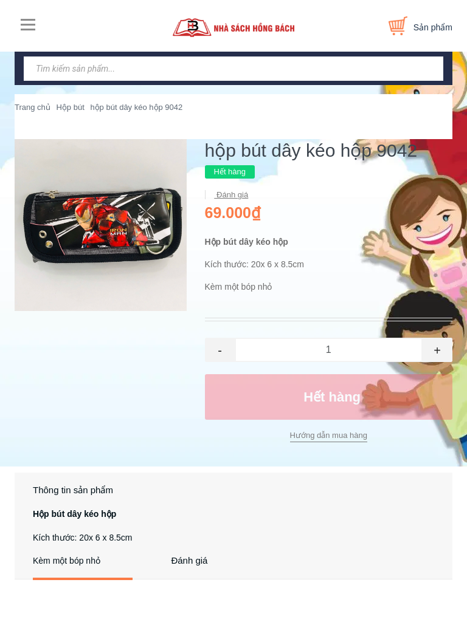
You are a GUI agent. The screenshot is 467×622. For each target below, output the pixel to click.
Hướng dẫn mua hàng (328, 435)
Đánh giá (232, 194)
